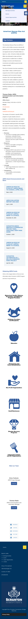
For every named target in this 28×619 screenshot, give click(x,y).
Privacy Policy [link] (6, 614)
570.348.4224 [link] (6, 107)
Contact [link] (8, 20)
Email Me (14, 483)
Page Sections (14, 40)
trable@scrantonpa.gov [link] (8, 111)
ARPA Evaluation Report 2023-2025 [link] (12, 201)
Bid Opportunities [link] (10, 10)
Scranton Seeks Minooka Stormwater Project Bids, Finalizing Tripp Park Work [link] (14, 229)
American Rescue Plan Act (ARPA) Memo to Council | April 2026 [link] (14, 188)
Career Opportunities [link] (11, 17)
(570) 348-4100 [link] (4, 574)
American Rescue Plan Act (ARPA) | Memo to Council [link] (13, 214)
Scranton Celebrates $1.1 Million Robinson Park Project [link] (12, 258)
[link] (26, 13)
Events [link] (7, 14)
